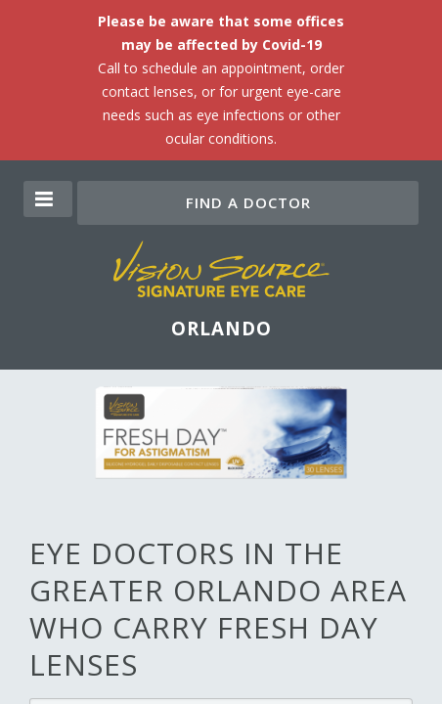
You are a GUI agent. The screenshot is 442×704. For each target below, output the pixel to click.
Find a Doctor (248, 202)
